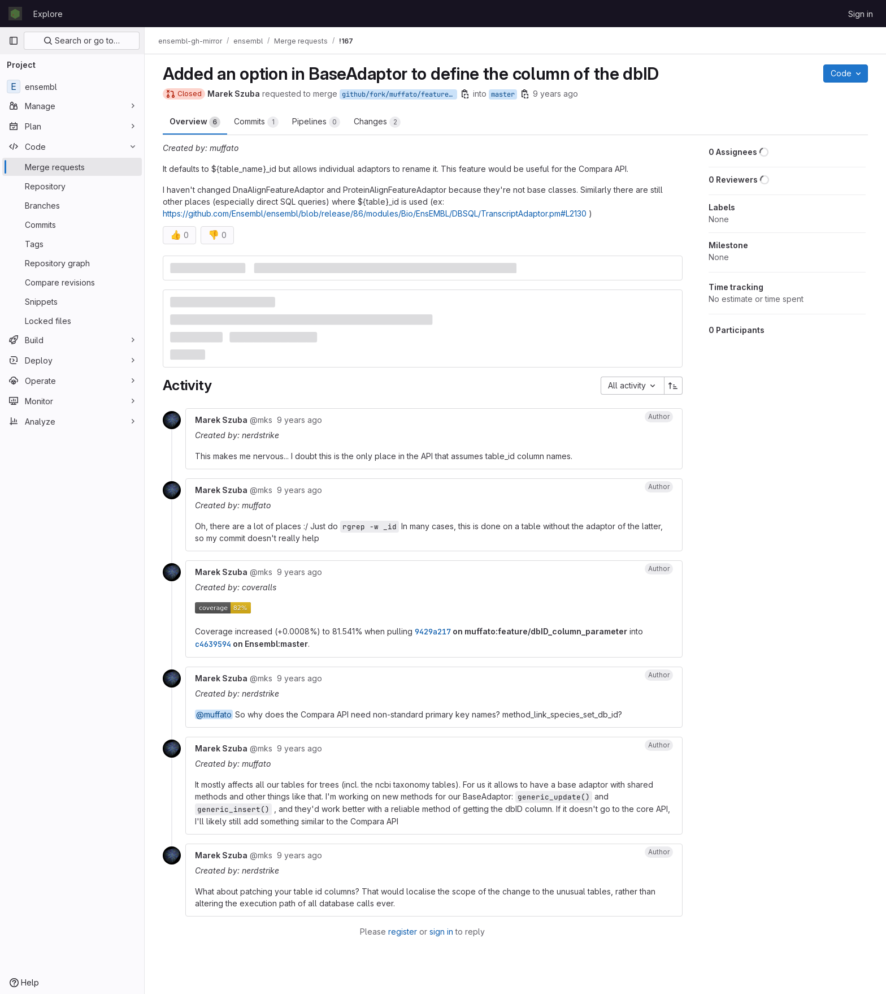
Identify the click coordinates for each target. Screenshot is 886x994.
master (503, 94)
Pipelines (316, 122)
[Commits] (72, 224)
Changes (377, 122)
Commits (256, 122)
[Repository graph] (72, 263)
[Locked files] (72, 321)
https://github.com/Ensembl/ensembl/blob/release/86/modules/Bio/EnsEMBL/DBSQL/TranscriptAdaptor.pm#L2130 (375, 213)
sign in (441, 931)
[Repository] (72, 186)
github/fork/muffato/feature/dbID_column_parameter (399, 94)
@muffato (214, 714)
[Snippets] (72, 301)
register (402, 931)
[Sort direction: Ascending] (673, 386)
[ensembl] (72, 86)
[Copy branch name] (465, 94)
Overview (195, 122)
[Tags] (72, 244)
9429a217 (433, 631)
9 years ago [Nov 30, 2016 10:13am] (555, 93)
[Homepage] (15, 14)
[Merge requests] (72, 167)
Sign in (860, 14)
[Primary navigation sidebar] (14, 41)
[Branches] (72, 205)
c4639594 (213, 644)
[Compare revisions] (72, 282)
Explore (48, 14)
